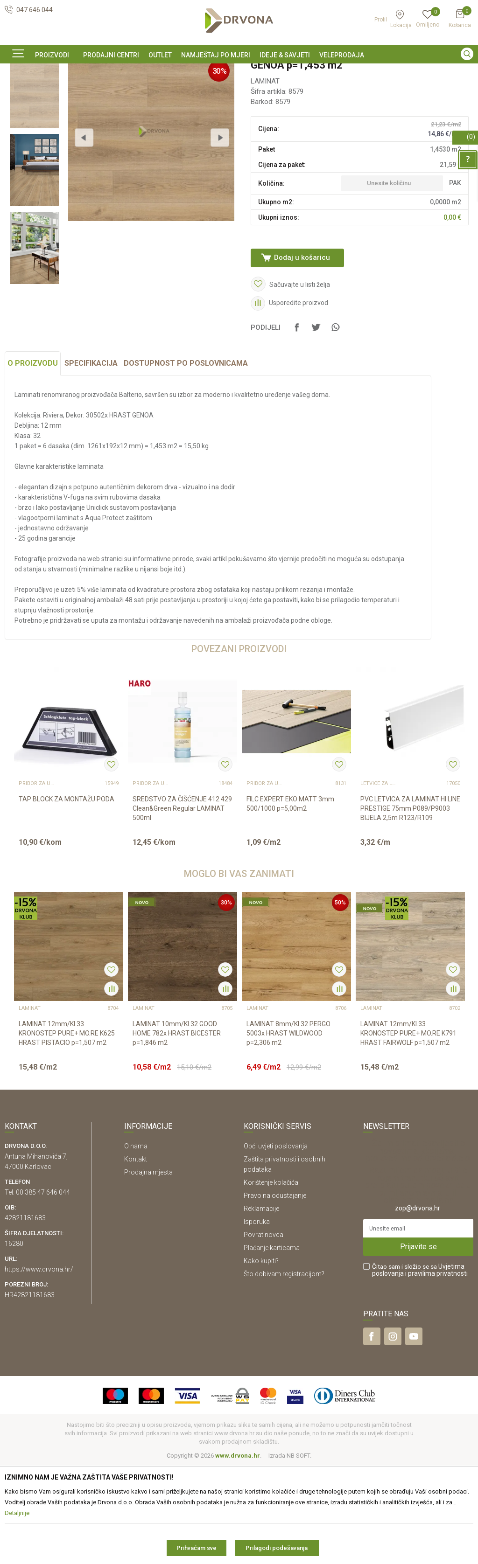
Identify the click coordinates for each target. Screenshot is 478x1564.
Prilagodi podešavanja (277, 1547)
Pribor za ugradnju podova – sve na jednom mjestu (37, 882)
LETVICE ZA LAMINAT (379, 882)
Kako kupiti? (261, 1359)
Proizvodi (17, 92)
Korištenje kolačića (271, 1281)
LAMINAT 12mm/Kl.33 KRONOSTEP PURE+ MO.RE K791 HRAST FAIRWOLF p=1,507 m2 (408, 1132)
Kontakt (135, 1257)
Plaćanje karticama (272, 1346)
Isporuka (257, 1320)
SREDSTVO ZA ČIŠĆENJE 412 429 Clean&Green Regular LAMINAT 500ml (182, 907)
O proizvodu (32, 461)
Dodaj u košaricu (301, 335)
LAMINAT (99, 92)
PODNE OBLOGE (58, 92)
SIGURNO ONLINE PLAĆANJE (238, 72)
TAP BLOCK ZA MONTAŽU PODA (66, 897)
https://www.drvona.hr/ (39, 1367)
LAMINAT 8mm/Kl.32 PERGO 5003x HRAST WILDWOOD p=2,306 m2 (288, 1132)
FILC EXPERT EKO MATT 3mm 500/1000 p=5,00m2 (290, 902)
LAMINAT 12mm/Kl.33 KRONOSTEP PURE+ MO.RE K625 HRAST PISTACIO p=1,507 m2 (67, 1132)
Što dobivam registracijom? (284, 1372)
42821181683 (25, 1316)
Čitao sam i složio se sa (420, 1369)
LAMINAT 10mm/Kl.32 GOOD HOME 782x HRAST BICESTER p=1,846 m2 (177, 1132)
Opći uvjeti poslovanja (276, 1244)
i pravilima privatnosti (436, 1372)
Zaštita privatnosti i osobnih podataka (284, 1263)
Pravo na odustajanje (275, 1294)
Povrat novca (263, 1333)
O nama (136, 1244)
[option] (239, 71)
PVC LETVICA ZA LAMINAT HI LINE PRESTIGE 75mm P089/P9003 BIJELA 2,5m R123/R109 (410, 907)
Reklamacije (261, 1307)
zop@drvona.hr (417, 1306)
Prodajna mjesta (148, 1270)
